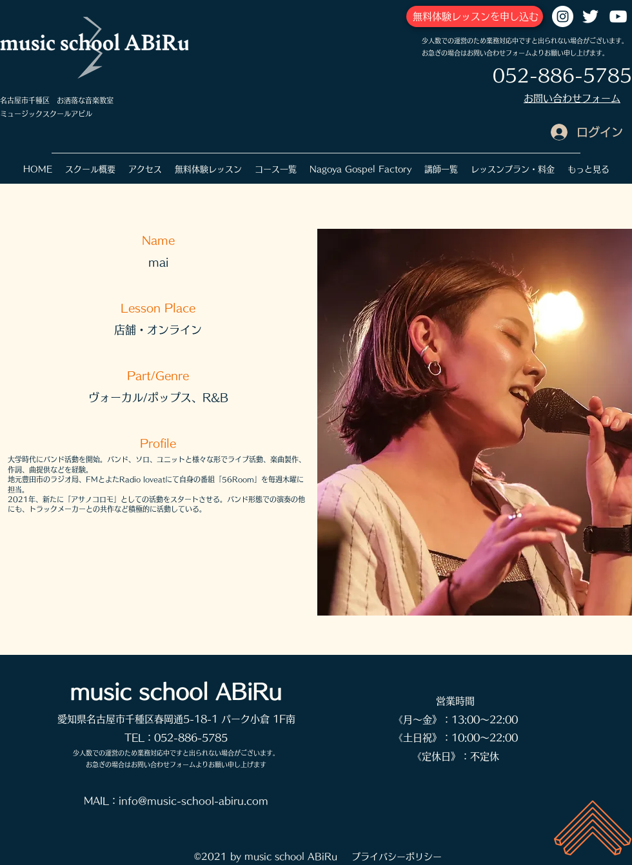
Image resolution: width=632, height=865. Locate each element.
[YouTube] (618, 16)
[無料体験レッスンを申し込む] (474, 16)
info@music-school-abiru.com (193, 801)
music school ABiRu (176, 691)
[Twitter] (590, 16)
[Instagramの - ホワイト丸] (562, 16)
